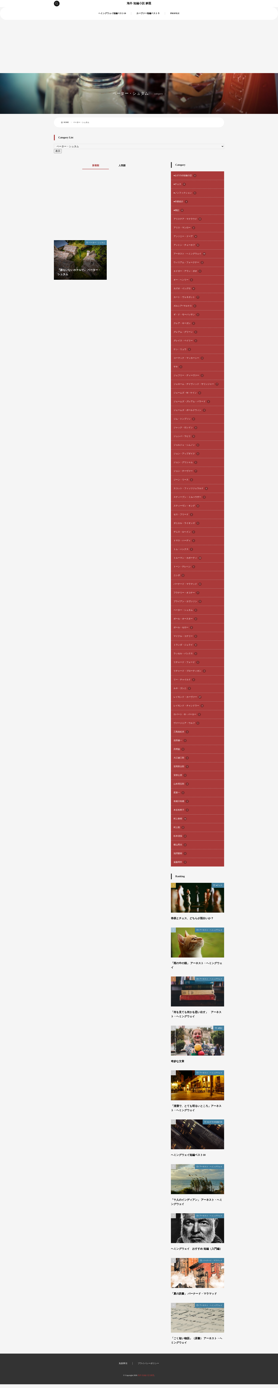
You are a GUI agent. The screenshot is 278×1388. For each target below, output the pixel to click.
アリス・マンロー (184, 227)
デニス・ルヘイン (184, 532)
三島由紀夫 (181, 731)
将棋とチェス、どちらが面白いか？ (193, 918)
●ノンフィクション (185, 193)
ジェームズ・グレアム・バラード (192, 401)
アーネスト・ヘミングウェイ (190, 253)
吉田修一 (180, 740)
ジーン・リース (183, 479)
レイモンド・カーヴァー (188, 697)
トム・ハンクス (183, 549)
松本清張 (180, 836)
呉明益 (179, 749)
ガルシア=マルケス (185, 306)
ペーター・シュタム (97, 243)
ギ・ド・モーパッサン (186, 314)
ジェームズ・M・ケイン (187, 392)
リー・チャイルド (184, 679)
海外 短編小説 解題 (139, 3)
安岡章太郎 (181, 766)
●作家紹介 (181, 201)
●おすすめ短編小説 (185, 175)
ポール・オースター (185, 618)
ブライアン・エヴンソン (188, 601)
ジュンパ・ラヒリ (184, 436)
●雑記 (179, 210)
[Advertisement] (139, 46)
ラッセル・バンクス (185, 653)
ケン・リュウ (182, 349)
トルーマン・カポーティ (188, 558)
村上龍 (179, 827)
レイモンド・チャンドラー (189, 705)
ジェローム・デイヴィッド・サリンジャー (196, 384)
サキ (178, 366)
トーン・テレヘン (184, 566)
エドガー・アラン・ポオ (188, 271)
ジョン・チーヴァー (185, 471)
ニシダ (179, 575)
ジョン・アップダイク (186, 453)
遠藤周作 (180, 862)
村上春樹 (180, 818)
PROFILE (174, 13)
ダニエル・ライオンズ (186, 523)
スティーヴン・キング (186, 505)
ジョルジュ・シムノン (186, 445)
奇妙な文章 (178, 1061)
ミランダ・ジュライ (185, 645)
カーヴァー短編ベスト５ (148, 13)
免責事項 (123, 1367)
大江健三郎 (181, 758)
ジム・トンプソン (184, 419)
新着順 (94, 165)
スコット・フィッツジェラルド (191, 488)
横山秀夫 (180, 844)
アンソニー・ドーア (185, 236)
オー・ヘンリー (183, 280)
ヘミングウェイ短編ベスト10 (112, 13)
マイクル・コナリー (185, 636)
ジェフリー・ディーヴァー (189, 375)
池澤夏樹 (180, 853)
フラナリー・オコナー (186, 592)
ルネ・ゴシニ (182, 688)
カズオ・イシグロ (184, 288)
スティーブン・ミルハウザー (190, 497)
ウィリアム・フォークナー (189, 262)
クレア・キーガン (184, 323)
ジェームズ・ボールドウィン (190, 410)
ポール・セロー (183, 627)
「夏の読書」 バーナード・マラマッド (195, 1297)
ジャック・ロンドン (185, 427)
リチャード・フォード (186, 662)
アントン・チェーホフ (186, 245)
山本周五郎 (181, 784)
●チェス (180, 184)
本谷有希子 (181, 810)
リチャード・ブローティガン (190, 671)
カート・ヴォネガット (186, 297)
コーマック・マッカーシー (189, 358)
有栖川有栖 (181, 801)
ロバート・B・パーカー (187, 714)
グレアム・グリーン (185, 332)
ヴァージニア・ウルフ (186, 723)
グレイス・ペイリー (185, 340)
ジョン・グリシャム (185, 462)
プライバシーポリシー (148, 1367)
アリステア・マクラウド (188, 219)
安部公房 (180, 775)
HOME (66, 122)
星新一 (179, 792)
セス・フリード (183, 514)
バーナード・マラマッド (188, 584)
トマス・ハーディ (184, 540)
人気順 (123, 165)
